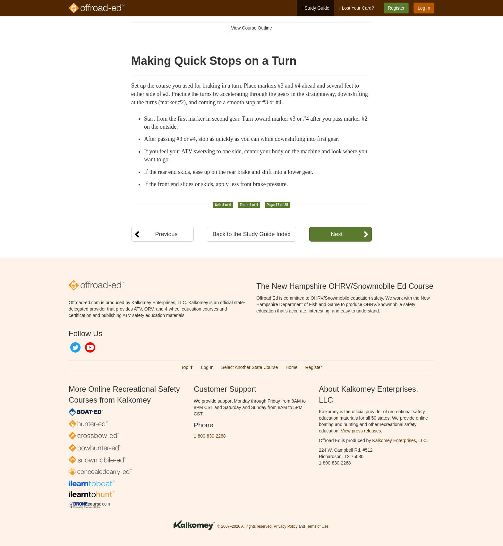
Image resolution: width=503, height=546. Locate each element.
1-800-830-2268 (210, 436)
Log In (424, 8)
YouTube (90, 347)
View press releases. (361, 430)
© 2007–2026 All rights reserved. (245, 526)
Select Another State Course (249, 367)
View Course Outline (251, 27)
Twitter (75, 347)
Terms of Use (317, 526)
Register (396, 8)
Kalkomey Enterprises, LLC (399, 440)
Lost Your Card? (356, 8)
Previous (166, 234)
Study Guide (315, 8)
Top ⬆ (187, 367)
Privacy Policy (285, 526)
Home (291, 367)
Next (337, 234)
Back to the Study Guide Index (251, 234)
